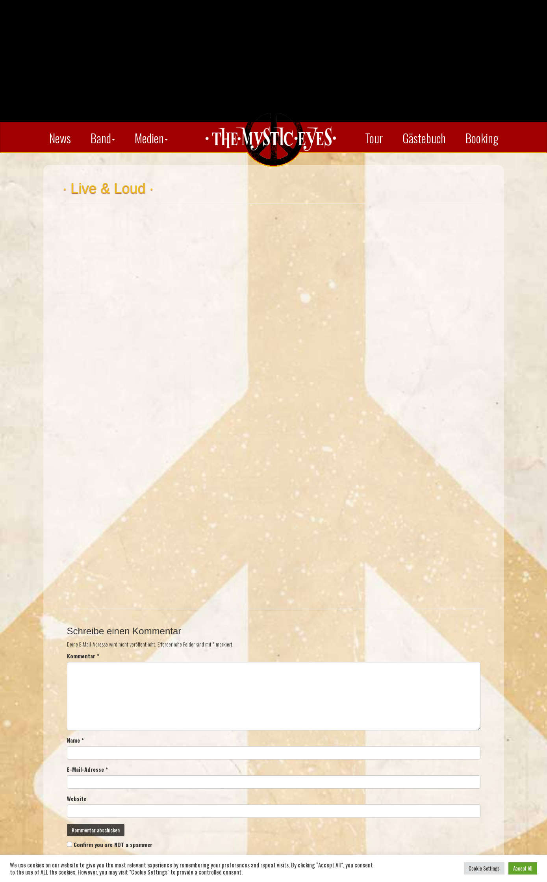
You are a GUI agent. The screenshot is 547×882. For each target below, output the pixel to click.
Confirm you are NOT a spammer (109, 844)
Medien (151, 138)
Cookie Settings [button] (484, 868)
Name (75, 740)
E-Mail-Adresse (87, 769)
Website (76, 798)
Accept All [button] (522, 868)
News (60, 138)
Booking (481, 138)
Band (103, 138)
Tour (374, 138)
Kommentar (83, 656)
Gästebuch (424, 138)
